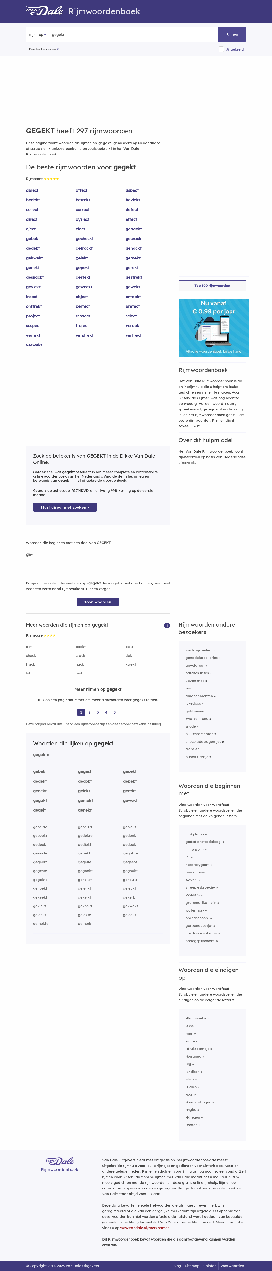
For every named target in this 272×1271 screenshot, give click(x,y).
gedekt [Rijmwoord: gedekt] (33, 248)
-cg (188, 1064)
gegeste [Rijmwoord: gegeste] (40, 871)
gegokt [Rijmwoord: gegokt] (85, 781)
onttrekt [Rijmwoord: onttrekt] (34, 306)
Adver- (191, 880)
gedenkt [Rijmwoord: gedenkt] (130, 835)
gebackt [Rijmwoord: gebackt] (134, 228)
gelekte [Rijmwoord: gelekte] (84, 915)
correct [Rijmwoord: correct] (82, 209)
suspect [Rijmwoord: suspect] (33, 325)
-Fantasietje (196, 1018)
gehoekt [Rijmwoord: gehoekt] (40, 888)
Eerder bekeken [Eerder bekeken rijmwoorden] (42, 49)
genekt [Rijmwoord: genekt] (33, 267)
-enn (189, 1033)
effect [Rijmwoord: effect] (131, 219)
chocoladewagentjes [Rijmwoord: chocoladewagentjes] (203, 741)
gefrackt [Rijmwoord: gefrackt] (84, 248)
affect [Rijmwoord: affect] (81, 190)
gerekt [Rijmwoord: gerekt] (132, 267)
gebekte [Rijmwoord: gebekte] (40, 827)
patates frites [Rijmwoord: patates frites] (197, 673)
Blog (177, 1265)
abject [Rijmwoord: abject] (32, 190)
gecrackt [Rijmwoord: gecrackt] (134, 238)
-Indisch (193, 1071)
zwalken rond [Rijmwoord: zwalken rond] (197, 718)
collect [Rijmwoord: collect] (32, 209)
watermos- (195, 910)
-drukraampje (197, 1048)
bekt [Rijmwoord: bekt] (129, 646)
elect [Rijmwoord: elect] (80, 228)
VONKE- (193, 895)
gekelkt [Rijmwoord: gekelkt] (84, 897)
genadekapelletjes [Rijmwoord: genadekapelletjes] (202, 657)
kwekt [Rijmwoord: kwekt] (131, 664)
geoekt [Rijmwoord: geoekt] (130, 771)
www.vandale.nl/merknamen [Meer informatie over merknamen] (145, 1228)
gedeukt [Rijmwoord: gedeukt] (40, 844)
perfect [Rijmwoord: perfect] (83, 306)
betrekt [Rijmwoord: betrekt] (83, 199)
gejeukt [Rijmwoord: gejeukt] (129, 888)
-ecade (192, 1125)
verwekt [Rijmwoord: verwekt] (34, 344)
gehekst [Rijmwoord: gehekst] (85, 879)
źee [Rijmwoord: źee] (188, 688)
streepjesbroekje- (200, 887)
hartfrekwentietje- (201, 933)
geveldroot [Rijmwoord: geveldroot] (195, 665)
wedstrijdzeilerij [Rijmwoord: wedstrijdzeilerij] (199, 650)
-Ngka (191, 1109)
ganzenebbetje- (199, 925)
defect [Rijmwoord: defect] (132, 209)
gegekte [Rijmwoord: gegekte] (41, 754)
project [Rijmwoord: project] (33, 315)
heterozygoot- (198, 864)
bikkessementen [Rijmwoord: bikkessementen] (199, 734)
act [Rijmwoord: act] (29, 646)
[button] (167, 625)
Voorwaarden (232, 1265)
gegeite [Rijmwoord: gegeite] (84, 862)
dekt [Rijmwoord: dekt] (130, 655)
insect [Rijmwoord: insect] (31, 296)
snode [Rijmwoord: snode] (191, 726)
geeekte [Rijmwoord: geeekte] (40, 853)
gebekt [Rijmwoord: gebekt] (33, 238)
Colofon (209, 1265)
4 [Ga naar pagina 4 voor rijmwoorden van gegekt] (106, 712)
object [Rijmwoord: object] (82, 296)
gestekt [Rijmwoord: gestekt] (83, 277)
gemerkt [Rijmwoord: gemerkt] (85, 923)
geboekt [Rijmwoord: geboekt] (40, 835)
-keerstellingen (198, 1102)
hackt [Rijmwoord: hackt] (81, 664)
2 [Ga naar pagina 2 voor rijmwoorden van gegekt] (89, 712)
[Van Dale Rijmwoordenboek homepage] (47, 11)
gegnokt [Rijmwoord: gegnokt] (85, 871)
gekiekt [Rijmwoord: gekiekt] (39, 906)
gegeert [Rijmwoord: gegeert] (40, 862)
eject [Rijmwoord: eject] (31, 228)
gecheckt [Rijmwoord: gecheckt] (84, 238)
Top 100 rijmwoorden (212, 285)
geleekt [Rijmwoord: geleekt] (39, 915)
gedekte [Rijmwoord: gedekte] (85, 835)
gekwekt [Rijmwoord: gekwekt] (34, 258)
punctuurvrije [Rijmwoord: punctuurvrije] (197, 757)
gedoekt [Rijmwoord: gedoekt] (130, 844)
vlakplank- (195, 834)
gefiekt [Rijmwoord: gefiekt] (84, 853)
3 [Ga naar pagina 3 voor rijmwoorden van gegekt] (98, 712)
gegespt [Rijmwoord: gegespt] (130, 862)
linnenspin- (195, 849)
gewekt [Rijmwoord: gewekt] (133, 286)
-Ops (190, 1026)
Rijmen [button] (232, 34)
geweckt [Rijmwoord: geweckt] (84, 286)
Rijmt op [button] (36, 34)
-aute (190, 1041)
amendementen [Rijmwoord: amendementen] (199, 696)
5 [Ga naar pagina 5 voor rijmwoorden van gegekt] (115, 712)
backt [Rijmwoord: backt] (81, 646)
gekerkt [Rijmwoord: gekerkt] (130, 897)
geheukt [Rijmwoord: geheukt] (130, 879)
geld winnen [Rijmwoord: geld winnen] (196, 711)
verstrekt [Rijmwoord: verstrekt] (84, 335)
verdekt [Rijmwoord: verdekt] (133, 325)
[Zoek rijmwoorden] (75, 34)
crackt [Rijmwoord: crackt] (81, 655)
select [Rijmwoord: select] (131, 315)
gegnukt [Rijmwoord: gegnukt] (130, 871)
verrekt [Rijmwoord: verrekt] (33, 335)
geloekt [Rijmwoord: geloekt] (129, 915)
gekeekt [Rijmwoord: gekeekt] (40, 897)
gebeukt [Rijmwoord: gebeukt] (85, 827)
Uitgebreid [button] (235, 49)
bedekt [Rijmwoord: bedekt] (33, 199)
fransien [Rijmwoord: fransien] (193, 749)
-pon (189, 1094)
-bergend (193, 1056)
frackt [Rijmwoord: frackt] (31, 664)
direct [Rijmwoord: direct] (31, 219)
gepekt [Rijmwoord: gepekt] (82, 267)
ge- (29, 554)
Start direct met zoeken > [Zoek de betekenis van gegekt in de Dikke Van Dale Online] (64, 507)
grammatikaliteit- (201, 902)
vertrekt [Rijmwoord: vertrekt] (134, 335)
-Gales (191, 1087)
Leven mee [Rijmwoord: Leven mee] (195, 680)
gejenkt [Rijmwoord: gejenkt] (84, 888)
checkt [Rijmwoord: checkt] (31, 655)
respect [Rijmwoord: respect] (83, 315)
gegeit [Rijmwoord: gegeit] (39, 810)
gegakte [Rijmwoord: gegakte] (130, 853)
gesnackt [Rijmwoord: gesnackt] (35, 277)
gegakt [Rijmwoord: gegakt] (40, 800)
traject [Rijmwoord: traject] (82, 325)
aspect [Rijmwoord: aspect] (132, 190)
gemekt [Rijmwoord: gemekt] (133, 258)
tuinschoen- (195, 872)
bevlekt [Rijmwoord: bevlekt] (133, 199)
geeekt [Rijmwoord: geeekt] (40, 790)
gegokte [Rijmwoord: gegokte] (40, 879)
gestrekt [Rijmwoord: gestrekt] (134, 277)
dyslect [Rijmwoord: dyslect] (82, 219)
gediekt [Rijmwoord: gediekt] (84, 844)
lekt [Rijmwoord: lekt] (29, 673)
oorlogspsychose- (200, 941)
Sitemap (192, 1265)
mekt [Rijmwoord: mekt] (80, 673)
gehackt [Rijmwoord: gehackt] (134, 248)
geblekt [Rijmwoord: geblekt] (129, 827)
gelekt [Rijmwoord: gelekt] (82, 258)
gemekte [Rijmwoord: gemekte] (40, 923)
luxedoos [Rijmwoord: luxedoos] (193, 703)
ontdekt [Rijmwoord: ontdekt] (133, 296)
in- (188, 857)
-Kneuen (193, 1117)
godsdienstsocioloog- (204, 841)
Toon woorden (97, 602)
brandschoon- (197, 918)
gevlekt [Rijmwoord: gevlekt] (33, 286)
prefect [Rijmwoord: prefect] (133, 306)
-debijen (193, 1079)
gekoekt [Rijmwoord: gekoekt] (85, 906)
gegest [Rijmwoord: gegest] (84, 771)
